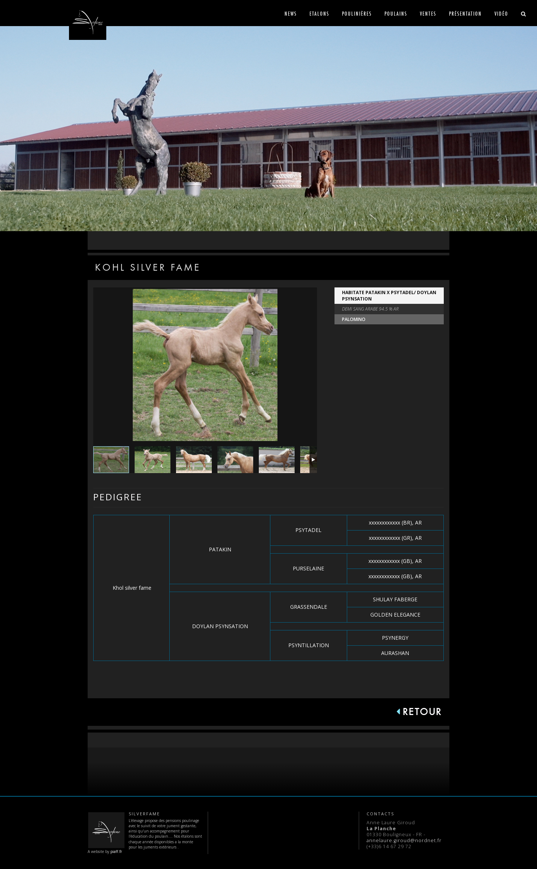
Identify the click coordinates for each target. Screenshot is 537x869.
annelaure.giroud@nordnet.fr (404, 840)
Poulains (395, 13)
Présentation (465, 13)
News (291, 13)
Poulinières (357, 13)
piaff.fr (116, 851)
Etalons (319, 13)
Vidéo (501, 13)
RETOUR (419, 712)
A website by (106, 833)
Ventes (428, 13)
